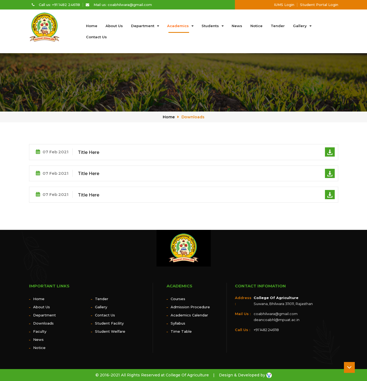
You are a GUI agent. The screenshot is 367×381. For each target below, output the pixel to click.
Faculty (39, 331)
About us (114, 26)
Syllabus (178, 323)
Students (210, 26)
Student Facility (109, 323)
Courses (178, 299)
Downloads (193, 117)
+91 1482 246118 (266, 330)
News (237, 26)
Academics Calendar (189, 315)
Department (142, 26)
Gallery (300, 26)
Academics (178, 26)
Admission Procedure (190, 307)
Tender (278, 26)
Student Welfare (110, 331)
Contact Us (96, 37)
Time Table (181, 331)
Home (91, 26)
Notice (256, 26)
